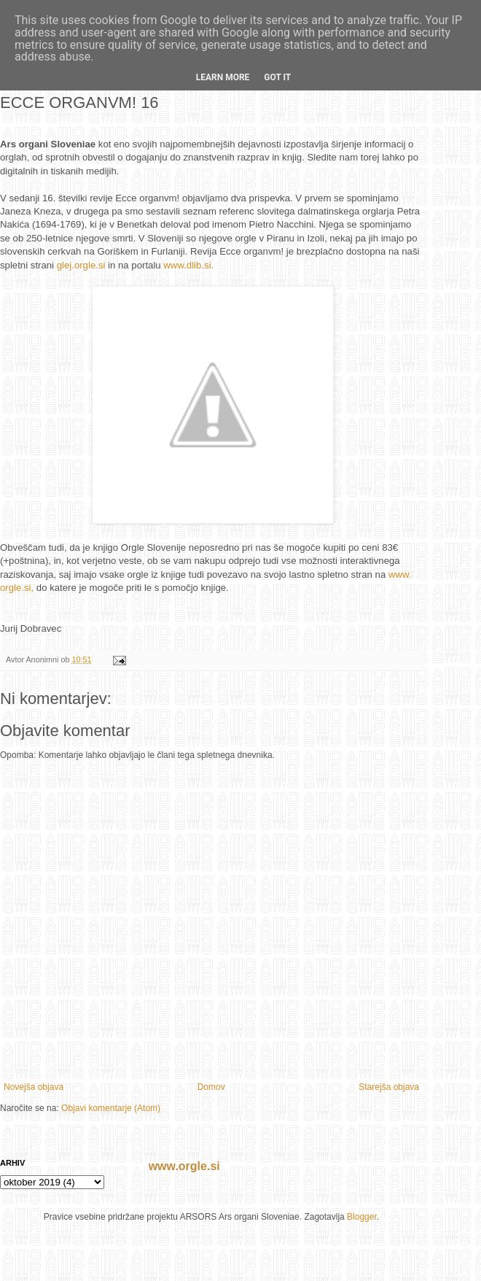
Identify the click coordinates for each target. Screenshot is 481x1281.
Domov (211, 1087)
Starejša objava (389, 1087)
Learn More (223, 77)
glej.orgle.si (81, 265)
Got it (277, 77)
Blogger (362, 1217)
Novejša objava (33, 1087)
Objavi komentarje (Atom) (110, 1108)
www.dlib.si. (188, 265)
